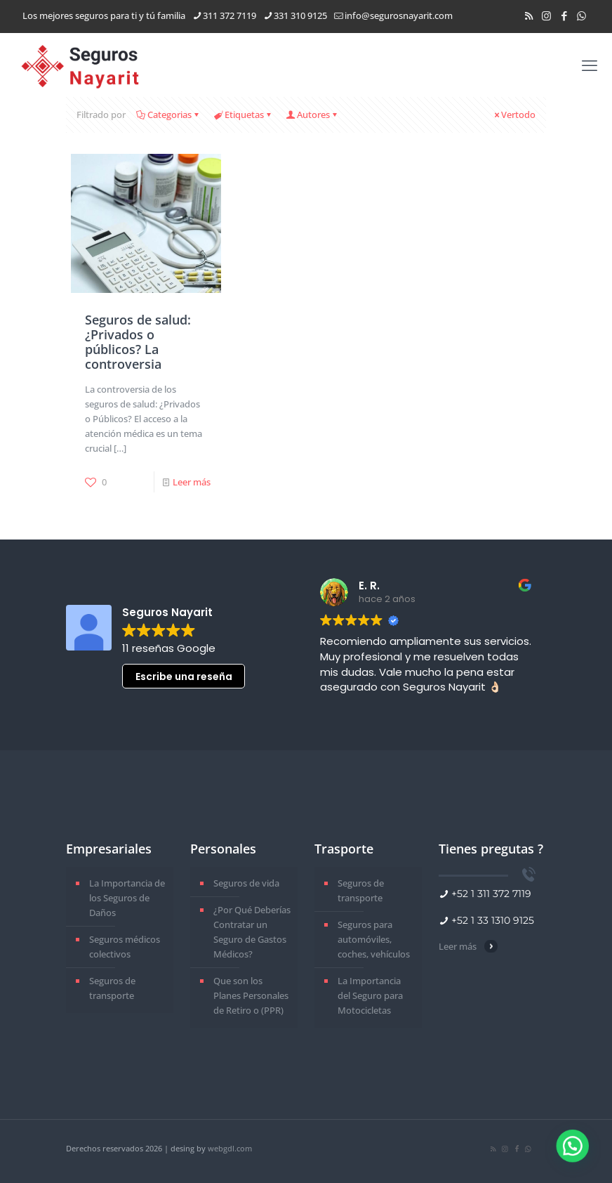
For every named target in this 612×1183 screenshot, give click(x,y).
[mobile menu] (589, 65)
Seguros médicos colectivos (124, 946)
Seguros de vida (246, 883)
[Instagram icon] (546, 15)
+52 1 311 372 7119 (491, 893)
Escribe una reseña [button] (183, 676)
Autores (312, 114)
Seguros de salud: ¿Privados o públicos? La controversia (138, 341)
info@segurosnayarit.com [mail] (399, 15)
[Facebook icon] (564, 15)
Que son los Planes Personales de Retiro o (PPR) (250, 995)
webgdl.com (230, 1148)
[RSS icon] (529, 15)
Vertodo (514, 114)
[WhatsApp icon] (581, 15)
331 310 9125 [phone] (300, 15)
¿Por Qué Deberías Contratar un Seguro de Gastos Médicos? (252, 931)
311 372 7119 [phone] (229, 15)
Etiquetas (243, 114)
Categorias (168, 114)
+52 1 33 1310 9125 (492, 920)
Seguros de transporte (112, 988)
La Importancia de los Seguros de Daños (127, 898)
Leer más (192, 482)
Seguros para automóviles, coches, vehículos (374, 939)
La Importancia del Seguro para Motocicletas (370, 995)
